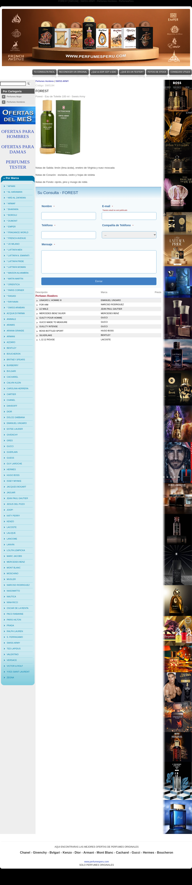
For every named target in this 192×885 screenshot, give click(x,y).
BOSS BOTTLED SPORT (51, 331)
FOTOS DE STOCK (157, 72)
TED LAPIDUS (14, 648)
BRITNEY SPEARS (16, 359)
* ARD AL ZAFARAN (16, 198)
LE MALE (43, 309)
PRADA (10, 625)
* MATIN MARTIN (15, 278)
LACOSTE (12, 527)
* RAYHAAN (12, 302)
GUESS (10, 458)
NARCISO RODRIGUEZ (18, 585)
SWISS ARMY (13, 643)
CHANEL (11, 400)
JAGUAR (11, 492)
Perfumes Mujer (14, 96)
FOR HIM (43, 304)
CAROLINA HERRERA (17, 388)
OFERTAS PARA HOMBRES (17, 134)
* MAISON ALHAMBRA (18, 273)
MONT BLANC (14, 567)
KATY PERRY (13, 515)
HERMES (11, 469)
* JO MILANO (13, 244)
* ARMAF (11, 203)
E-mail (106, 206)
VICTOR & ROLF (15, 666)
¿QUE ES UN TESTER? (132, 72)
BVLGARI (11, 371)
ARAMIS (11, 325)
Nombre (47, 206)
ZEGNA (10, 677)
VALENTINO (13, 654)
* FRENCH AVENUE (16, 238)
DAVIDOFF (12, 406)
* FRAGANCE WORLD (17, 232)
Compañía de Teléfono (116, 225)
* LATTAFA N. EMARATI (18, 255)
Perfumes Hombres (16, 102)
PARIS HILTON (14, 620)
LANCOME (12, 539)
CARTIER (11, 394)
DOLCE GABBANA (16, 417)
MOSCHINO (12, 573)
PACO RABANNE (15, 614)
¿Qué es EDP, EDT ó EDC (103, 72)
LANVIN (10, 544)
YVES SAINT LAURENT (18, 672)
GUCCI (10, 446)
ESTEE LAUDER (15, 429)
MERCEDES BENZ (16, 562)
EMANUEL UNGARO (17, 423)
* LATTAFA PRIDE (15, 261)
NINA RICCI (12, 602)
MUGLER (11, 579)
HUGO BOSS (13, 475)
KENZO (10, 521)
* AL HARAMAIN (14, 192)
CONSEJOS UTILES (180, 72)
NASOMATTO (13, 591)
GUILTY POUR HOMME (50, 318)
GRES (10, 440)
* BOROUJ (12, 215)
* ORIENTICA (13, 284)
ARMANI (11, 336)
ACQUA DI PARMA (16, 313)
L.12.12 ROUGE (47, 339)
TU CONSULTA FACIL (44, 72)
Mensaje (47, 244)
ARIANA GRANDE (15, 330)
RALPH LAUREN (15, 631)
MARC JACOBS (14, 556)
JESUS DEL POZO (16, 504)
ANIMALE (11, 319)
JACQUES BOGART (16, 487)
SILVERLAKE (45, 335)
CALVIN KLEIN (14, 383)
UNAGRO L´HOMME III (50, 300)
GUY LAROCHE (14, 463)
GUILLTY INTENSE (48, 326)
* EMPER (11, 226)
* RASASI (11, 296)
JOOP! (10, 510)
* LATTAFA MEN (14, 250)
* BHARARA (12, 209)
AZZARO (11, 342)
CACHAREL (12, 377)
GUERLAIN (12, 452)
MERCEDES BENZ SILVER (52, 313)
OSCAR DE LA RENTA (17, 608)
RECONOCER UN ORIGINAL (73, 72)
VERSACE (12, 660)
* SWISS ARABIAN (16, 307)
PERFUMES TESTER (18, 164)
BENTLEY (11, 348)
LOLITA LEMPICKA (16, 550)
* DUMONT (12, 221)
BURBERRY (12, 365)
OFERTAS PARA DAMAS (17, 149)
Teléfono (47, 225)
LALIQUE (11, 533)
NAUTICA (11, 596)
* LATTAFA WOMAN (16, 267)
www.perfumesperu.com (96, 861)
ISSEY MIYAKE (14, 481)
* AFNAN (11, 186)
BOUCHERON (14, 354)
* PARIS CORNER (15, 290)
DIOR (9, 411)
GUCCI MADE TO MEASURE (53, 322)
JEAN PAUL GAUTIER (17, 498)
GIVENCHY (12, 435)
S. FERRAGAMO (15, 637)
